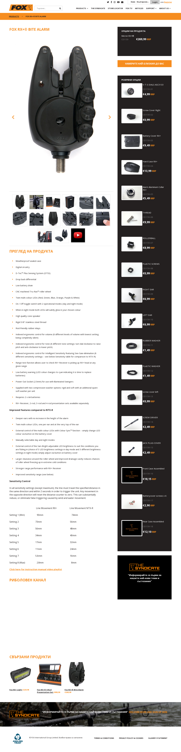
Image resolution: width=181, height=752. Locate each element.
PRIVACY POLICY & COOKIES (131, 738)
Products (81, 8)
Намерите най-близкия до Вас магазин (144, 64)
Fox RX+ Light (15, 689)
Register (168, 2)
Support (150, 8)
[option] (61, 110)
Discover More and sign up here (148, 711)
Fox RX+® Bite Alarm (74, 689)
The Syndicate (98, 8)
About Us (164, 8)
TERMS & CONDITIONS (104, 738)
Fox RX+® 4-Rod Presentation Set (45, 690)
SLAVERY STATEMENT (157, 738)
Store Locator (115, 8)
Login (155, 2)
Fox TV (129, 8)
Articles (139, 8)
